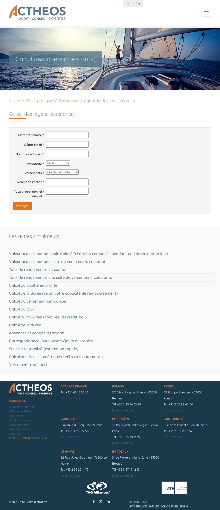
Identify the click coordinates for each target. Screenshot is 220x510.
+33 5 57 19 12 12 (128, 469)
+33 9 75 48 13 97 (128, 437)
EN (138, 4)
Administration (37, 502)
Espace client (19, 429)
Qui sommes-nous (22, 407)
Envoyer (22, 206)
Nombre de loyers (29, 154)
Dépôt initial (33, 145)
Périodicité (34, 164)
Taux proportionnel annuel (28, 194)
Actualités (17, 416)
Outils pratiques (21, 420)
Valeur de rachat (29, 182)
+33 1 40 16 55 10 (77, 392)
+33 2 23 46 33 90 (129, 404)
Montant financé (30, 135)
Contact (15, 434)
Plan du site (17, 502)
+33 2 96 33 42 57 (180, 431)
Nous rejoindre (20, 425)
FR (128, 4)
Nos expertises (20, 411)
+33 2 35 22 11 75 (77, 469)
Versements (33, 173)
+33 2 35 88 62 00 (181, 404)
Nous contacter (71, 398)
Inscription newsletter (28, 438)
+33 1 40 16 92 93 (77, 431)
